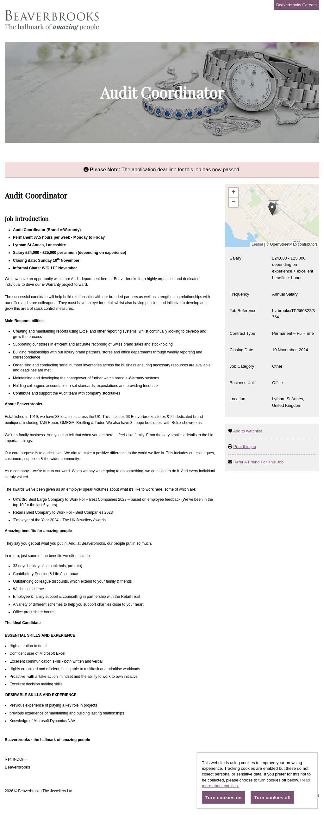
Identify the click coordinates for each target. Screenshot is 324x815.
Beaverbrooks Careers (296, 5)
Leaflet (257, 244)
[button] (272, 209)
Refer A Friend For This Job (258, 462)
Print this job (244, 446)
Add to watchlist (247, 431)
